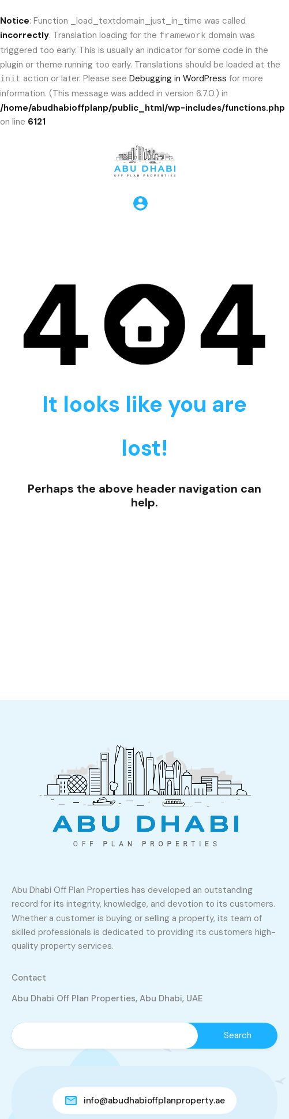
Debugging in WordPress (178, 78)
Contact (29, 976)
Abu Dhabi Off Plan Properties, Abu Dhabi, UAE (107, 997)
